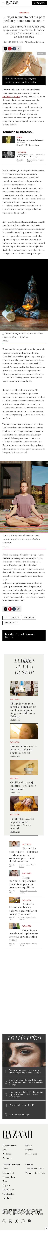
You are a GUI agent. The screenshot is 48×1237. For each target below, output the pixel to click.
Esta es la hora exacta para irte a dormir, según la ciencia (23, 749)
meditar (29, 617)
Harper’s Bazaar (34, 145)
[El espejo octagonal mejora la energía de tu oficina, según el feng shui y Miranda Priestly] (24, 688)
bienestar (10, 622)
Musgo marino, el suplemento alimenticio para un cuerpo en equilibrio (22, 882)
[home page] (12, 3)
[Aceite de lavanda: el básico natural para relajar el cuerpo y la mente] (14, 900)
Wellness (24, 12)
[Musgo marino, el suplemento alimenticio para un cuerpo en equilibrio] (14, 873)
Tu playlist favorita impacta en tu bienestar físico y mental (22, 823)
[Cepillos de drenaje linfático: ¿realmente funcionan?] (24, 767)
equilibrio (7, 96)
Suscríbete (39, 3)
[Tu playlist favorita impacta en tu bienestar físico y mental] (24, 803)
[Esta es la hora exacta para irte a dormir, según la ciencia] (24, 731)
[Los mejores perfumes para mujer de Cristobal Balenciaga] (8, 154)
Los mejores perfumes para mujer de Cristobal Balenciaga (31, 155)
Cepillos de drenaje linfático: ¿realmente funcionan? (23, 785)
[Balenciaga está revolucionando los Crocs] (8, 139)
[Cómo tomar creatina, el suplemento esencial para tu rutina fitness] (14, 926)
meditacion (11, 617)
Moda (19, 137)
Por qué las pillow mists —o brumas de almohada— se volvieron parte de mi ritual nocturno (23, 854)
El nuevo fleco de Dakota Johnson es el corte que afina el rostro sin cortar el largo (26, 1082)
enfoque (16, 96)
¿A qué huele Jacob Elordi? (21, 1105)
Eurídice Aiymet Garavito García (30, 42)
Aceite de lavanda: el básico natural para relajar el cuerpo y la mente (23, 909)
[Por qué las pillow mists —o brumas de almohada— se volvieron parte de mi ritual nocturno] (14, 844)
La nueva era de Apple (19, 1114)
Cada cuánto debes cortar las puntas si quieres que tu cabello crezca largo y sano (26, 1094)
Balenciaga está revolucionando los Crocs (31, 141)
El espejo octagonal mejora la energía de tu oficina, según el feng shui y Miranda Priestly (23, 710)
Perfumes (21, 152)
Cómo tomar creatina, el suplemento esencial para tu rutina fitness (23, 935)
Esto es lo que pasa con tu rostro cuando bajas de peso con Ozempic (25, 1071)
